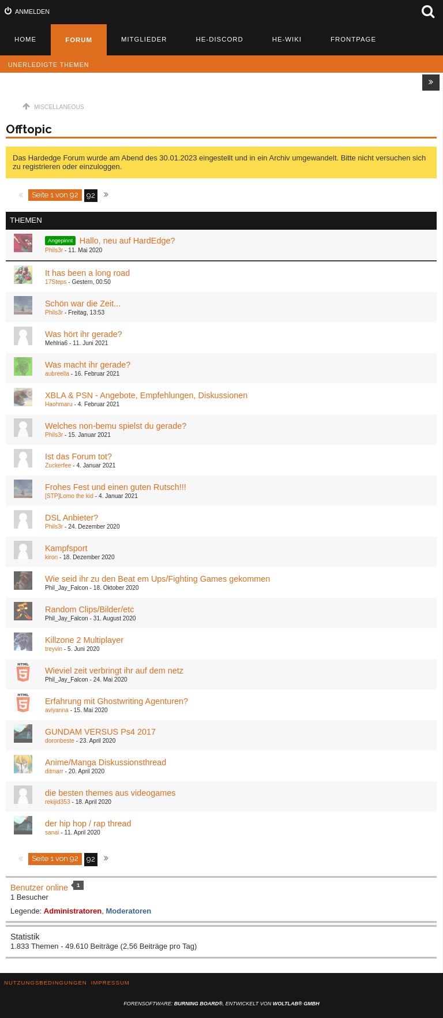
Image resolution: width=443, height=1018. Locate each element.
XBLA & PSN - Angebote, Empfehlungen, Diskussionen (146, 395)
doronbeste (59, 741)
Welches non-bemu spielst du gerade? (115, 426)
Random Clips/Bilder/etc (89, 609)
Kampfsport (66, 548)
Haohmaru (59, 404)
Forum (78, 39)
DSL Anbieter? (71, 517)
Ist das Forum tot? (78, 456)
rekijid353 (57, 802)
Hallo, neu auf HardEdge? (127, 240)
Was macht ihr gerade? (87, 364)
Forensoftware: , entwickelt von (221, 1003)
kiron (51, 557)
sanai (52, 832)
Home (25, 39)
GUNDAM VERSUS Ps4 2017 (100, 731)
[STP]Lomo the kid (69, 496)
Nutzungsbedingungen (45, 982)
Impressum (110, 982)
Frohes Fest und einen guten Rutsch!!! (115, 487)
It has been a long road (87, 273)
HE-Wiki (287, 39)
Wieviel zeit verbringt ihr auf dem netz (114, 670)
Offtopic (29, 129)
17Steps (55, 282)
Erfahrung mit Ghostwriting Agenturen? (116, 701)
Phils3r (54, 250)
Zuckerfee (58, 465)
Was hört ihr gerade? (83, 334)
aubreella (57, 373)
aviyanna (57, 710)
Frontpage (353, 39)
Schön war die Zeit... (83, 303)
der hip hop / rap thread (88, 823)
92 (91, 195)
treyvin (53, 649)
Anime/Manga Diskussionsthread (105, 762)
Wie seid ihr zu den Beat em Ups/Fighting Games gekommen (157, 578)
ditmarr (54, 771)
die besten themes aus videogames (110, 793)
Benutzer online (39, 887)
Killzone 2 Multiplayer (84, 640)
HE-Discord (219, 39)
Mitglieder (144, 39)
